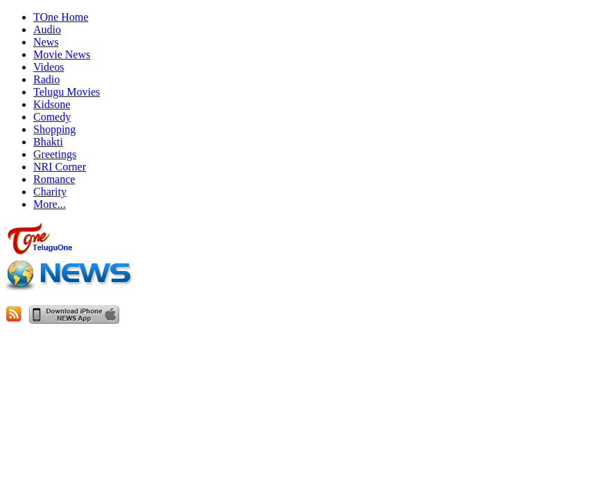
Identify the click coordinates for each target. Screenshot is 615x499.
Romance (54, 179)
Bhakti (48, 142)
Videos (48, 67)
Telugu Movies (66, 92)
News (45, 42)
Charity (50, 192)
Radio (46, 79)
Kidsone (51, 104)
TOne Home (60, 17)
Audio (47, 29)
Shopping (54, 129)
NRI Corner (59, 167)
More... (49, 204)
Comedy (52, 117)
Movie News (61, 54)
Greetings (54, 154)
